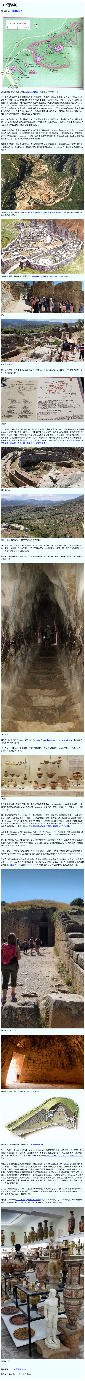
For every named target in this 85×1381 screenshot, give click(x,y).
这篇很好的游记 (31, 92)
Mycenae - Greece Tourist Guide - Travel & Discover (53, 740)
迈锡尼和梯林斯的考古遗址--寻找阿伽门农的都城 (49, 826)
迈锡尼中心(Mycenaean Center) (28, 1200)
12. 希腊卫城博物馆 (18, 1369)
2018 (17, 11)
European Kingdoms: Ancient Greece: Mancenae (43, 212)
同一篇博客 (39, 1145)
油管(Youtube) (15, 865)
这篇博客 (34, 1091)
